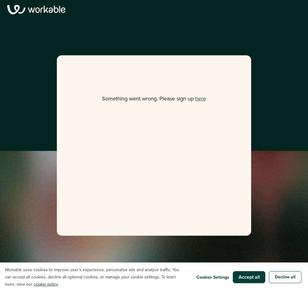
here (200, 99)
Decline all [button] (285, 277)
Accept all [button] (249, 277)
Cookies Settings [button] (212, 277)
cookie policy (46, 284)
